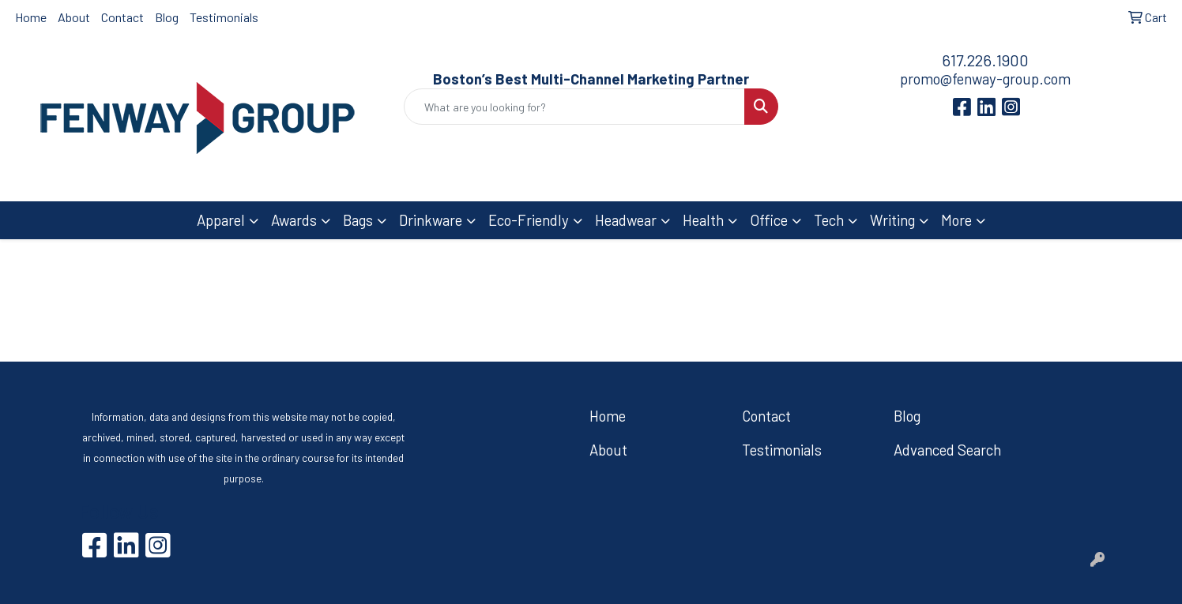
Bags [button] (358, 220)
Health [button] (703, 220)
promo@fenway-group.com (985, 78)
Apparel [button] (221, 220)
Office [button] (769, 220)
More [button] (956, 220)
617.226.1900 (985, 60)
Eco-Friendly (528, 220)
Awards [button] (294, 220)
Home (31, 16)
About (74, 16)
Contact (122, 16)
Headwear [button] (626, 220)
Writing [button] (892, 220)
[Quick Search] (575, 106)
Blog (167, 16)
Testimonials (224, 16)
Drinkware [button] (430, 220)
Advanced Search (947, 450)
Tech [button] (829, 220)
